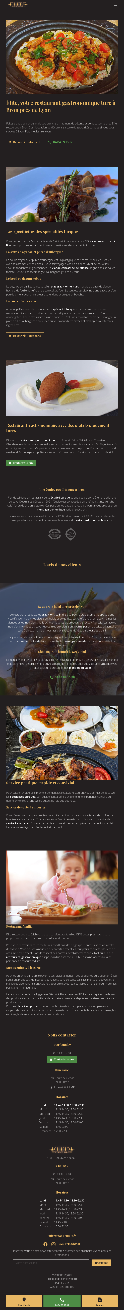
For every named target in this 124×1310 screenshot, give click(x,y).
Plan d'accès (24, 1305)
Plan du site (62, 1283)
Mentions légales (62, 1275)
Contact (100, 1305)
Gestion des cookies (62, 1287)
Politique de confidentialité (62, 1279)
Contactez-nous (21, 463)
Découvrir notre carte (25, 142)
